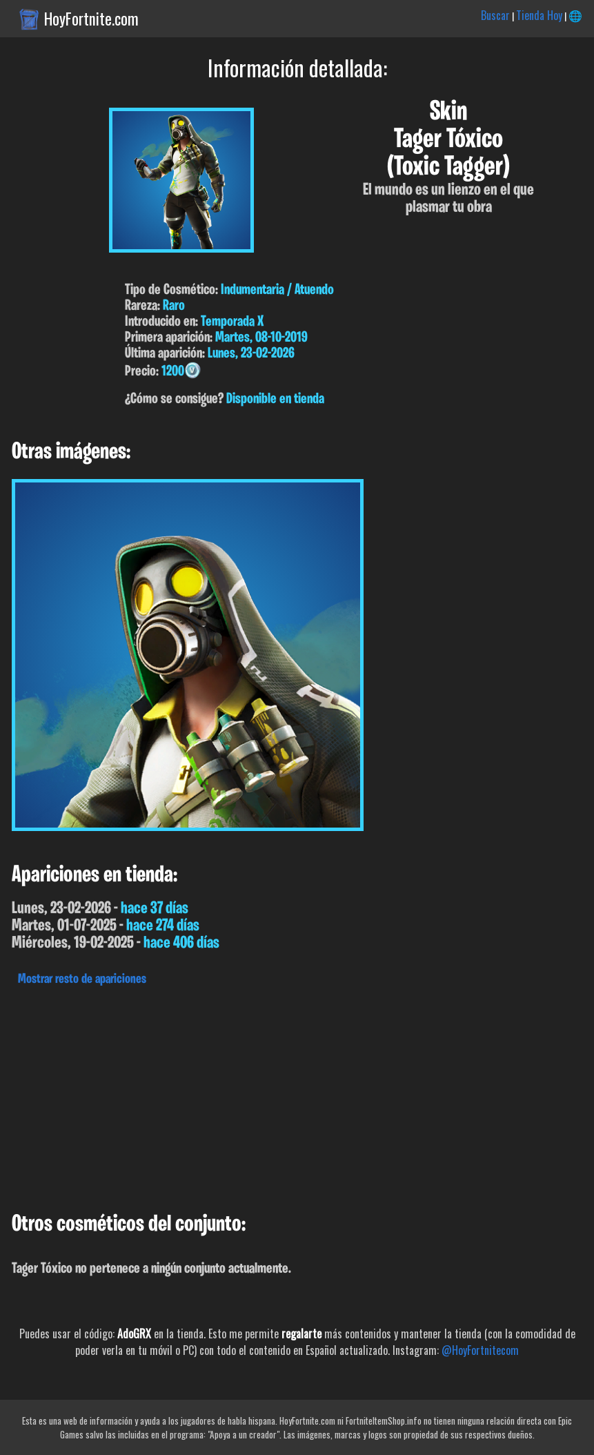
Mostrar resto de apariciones (82, 979)
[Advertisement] (297, 1095)
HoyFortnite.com (91, 18)
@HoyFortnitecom (480, 1350)
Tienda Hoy (539, 15)
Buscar (495, 15)
